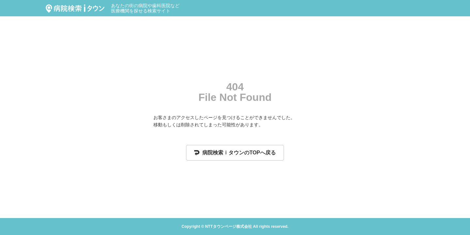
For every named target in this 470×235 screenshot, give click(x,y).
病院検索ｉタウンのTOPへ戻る (235, 152)
